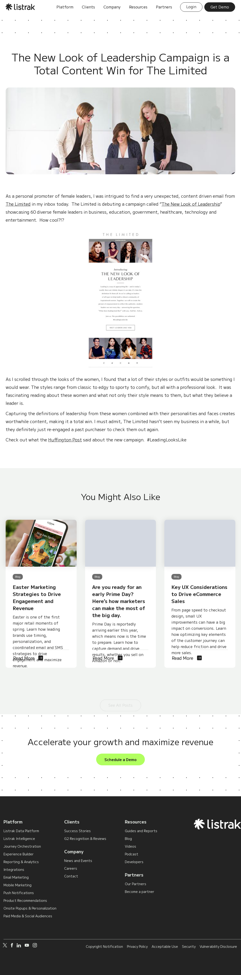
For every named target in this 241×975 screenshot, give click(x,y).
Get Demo (219, 7)
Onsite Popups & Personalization (30, 908)
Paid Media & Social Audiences (28, 916)
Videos (130, 846)
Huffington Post (65, 439)
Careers (70, 868)
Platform (13, 821)
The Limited (18, 204)
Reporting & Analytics (21, 861)
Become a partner (139, 891)
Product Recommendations (25, 900)
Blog (128, 838)
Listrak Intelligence (19, 838)
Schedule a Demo (120, 759)
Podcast (131, 854)
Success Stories (77, 830)
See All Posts (120, 690)
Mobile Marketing (18, 885)
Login (191, 6)
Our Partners (135, 883)
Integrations (14, 869)
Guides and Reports (141, 830)
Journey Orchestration (22, 846)
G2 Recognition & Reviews (85, 838)
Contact (71, 876)
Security (189, 946)
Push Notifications (19, 892)
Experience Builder (19, 854)
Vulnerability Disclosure (218, 946)
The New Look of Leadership (191, 204)
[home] (20, 7)
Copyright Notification (104, 946)
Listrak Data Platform (21, 830)
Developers (134, 861)
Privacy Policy (137, 946)
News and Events (78, 860)
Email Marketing (16, 877)
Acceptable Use (165, 946)
